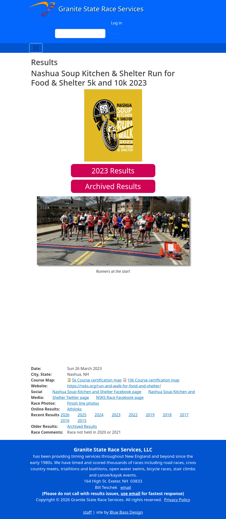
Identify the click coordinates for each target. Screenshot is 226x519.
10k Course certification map (153, 380)
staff (87, 512)
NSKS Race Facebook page (120, 397)
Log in (116, 23)
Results (113, 171)
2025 (82, 414)
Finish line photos (83, 403)
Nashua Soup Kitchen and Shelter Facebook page (96, 391)
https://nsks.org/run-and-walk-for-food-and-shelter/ (114, 386)
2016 (65, 420)
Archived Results (113, 186)
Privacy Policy (177, 499)
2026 (65, 414)
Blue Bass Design (126, 512)
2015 (82, 420)
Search (115, 33)
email (125, 487)
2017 (184, 414)
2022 (133, 414)
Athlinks (74, 409)
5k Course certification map (97, 380)
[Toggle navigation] (36, 48)
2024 (99, 414)
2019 (150, 414)
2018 (167, 414)
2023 (116, 414)
